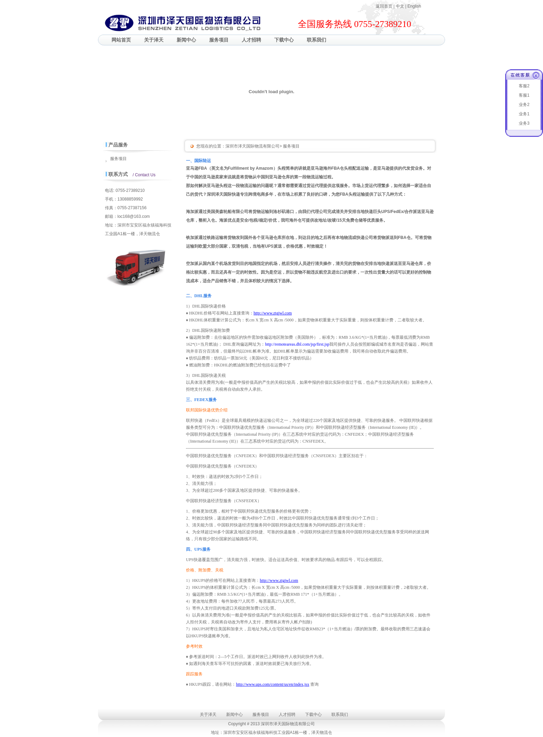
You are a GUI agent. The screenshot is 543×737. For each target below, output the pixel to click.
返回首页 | (386, 6)
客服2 (524, 85)
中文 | (402, 6)
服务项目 (219, 40)
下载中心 (284, 40)
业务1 (524, 114)
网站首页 (121, 40)
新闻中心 (186, 40)
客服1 (524, 95)
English (414, 6)
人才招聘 (251, 40)
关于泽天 (153, 40)
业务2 (524, 104)
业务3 (524, 123)
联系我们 (316, 40)
